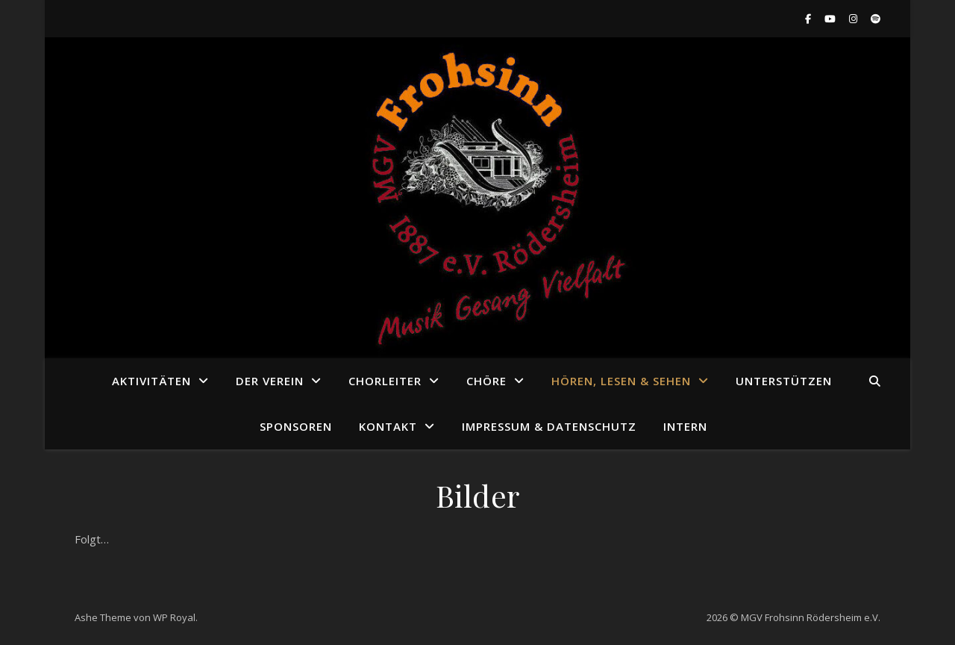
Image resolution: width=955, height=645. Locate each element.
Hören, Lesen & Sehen (621, 380)
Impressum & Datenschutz (549, 426)
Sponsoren (296, 426)
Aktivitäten (151, 380)
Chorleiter (385, 380)
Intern (685, 426)
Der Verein (270, 380)
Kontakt (388, 426)
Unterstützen (784, 380)
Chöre (486, 380)
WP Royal (174, 617)
